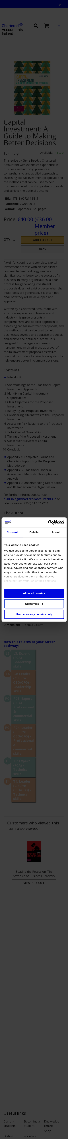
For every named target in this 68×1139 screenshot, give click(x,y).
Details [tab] (34, 532)
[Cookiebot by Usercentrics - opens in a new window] (48, 522)
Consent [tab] (12, 532)
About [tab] (56, 532)
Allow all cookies (34, 593)
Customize (34, 603)
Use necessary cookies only (34, 614)
